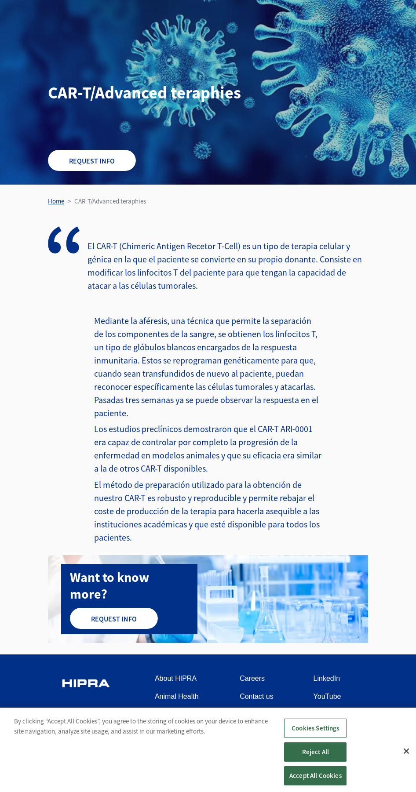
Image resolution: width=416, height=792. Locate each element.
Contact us (256, 696)
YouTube (327, 696)
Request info (92, 160)
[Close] (406, 755)
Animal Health (177, 696)
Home (56, 201)
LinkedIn (327, 678)
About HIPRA (176, 678)
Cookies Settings (315, 732)
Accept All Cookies (315, 780)
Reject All (315, 756)
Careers (252, 678)
